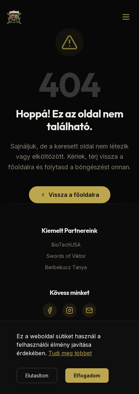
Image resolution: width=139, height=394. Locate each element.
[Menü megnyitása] (126, 17)
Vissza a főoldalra (69, 194)
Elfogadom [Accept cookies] (87, 375)
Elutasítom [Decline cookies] (36, 375)
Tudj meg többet (70, 353)
